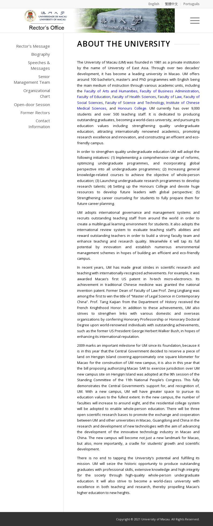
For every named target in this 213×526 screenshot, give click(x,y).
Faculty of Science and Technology (134, 102)
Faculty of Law (170, 96)
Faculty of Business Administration (169, 91)
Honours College (132, 108)
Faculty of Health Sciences (134, 96)
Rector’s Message (33, 46)
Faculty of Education (93, 96)
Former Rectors (35, 112)
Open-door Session (32, 104)
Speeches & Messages (39, 65)
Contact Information (39, 123)
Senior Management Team (32, 79)
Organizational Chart (36, 93)
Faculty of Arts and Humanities (111, 91)
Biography (40, 54)
